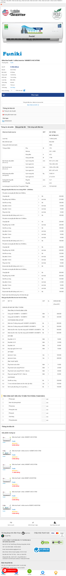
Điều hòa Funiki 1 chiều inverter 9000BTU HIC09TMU (26, 505)
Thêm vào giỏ (20, 90)
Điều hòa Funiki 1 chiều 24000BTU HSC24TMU (24, 464)
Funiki (13, 441)
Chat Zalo (16, 573)
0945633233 (7, 121)
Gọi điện (29, 571)
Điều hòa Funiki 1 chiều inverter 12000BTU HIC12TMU (26, 451)
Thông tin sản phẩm (7, 127)
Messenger (42, 573)
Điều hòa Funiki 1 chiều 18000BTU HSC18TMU (24, 437)
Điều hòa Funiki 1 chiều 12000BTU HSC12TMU (24, 492)
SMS (55, 573)
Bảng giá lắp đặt (20, 127)
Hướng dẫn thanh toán (9, 114)
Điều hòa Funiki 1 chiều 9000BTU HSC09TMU (24, 478)
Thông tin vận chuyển (9, 111)
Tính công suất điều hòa (35, 127)
